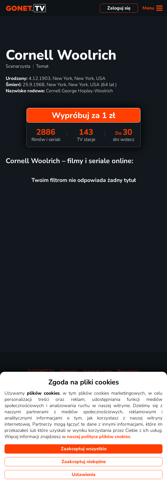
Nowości (69, 371)
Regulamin (128, 371)
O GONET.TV (41, 371)
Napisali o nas (98, 371)
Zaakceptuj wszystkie (83, 449)
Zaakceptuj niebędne (83, 462)
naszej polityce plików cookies (98, 437)
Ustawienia (84, 474)
